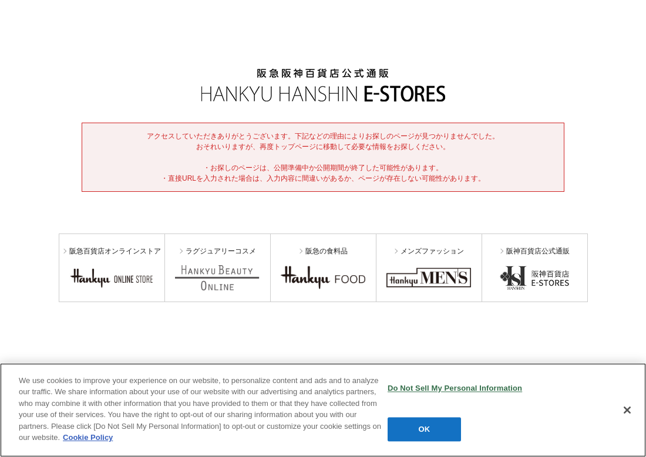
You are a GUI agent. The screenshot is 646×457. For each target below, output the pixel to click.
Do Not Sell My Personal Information (455, 388)
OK (424, 429)
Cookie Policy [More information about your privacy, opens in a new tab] (88, 437)
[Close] (627, 410)
